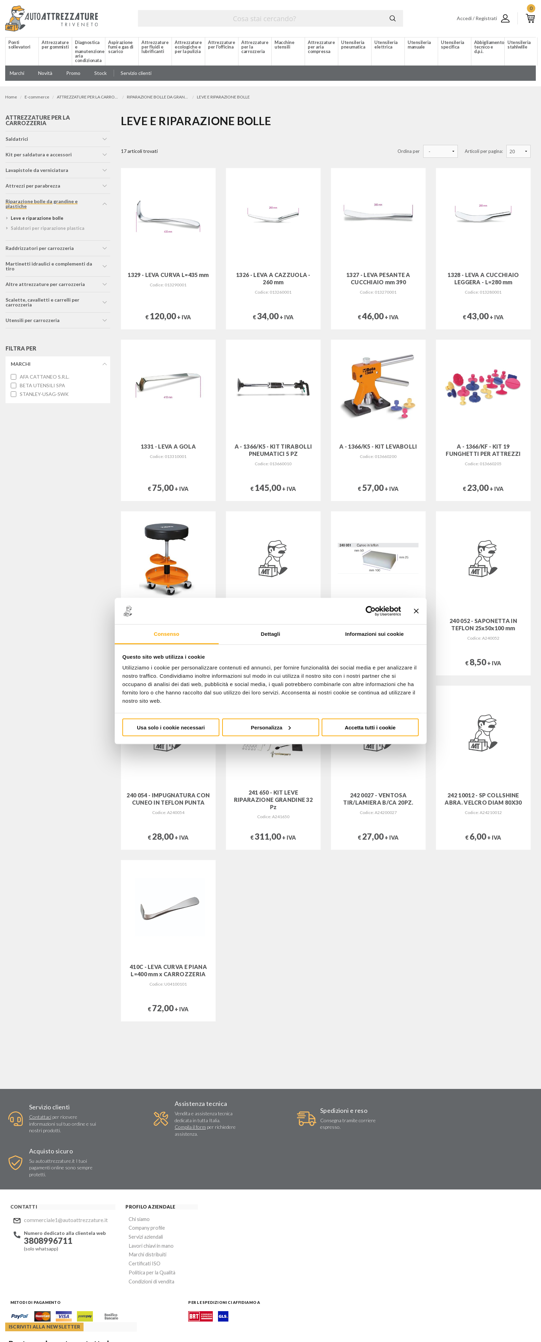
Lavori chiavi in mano (141, 1203)
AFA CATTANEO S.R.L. (44, 378)
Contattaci (38, 1117)
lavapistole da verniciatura (36, 172)
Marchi (20, 366)
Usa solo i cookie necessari (171, 727)
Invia (378, 1228)
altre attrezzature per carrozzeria (45, 286)
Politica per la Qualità (142, 1228)
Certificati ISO (134, 1220)
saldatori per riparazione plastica (47, 230)
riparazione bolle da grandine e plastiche (41, 205)
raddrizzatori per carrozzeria (39, 250)
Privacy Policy (300, 1248)
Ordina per (409, 151)
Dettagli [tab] (270, 634)
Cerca (393, 18)
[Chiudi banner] (416, 611)
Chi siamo (129, 1178)
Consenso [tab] (166, 634)
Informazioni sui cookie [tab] (374, 634)
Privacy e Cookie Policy (241, 1323)
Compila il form (178, 1127)
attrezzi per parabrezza (32, 187)
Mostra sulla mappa (438, 1226)
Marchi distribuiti (137, 1212)
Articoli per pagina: (484, 151)
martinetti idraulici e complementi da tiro (48, 267)
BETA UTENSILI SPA (42, 387)
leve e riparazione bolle (36, 220)
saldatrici (16, 141)
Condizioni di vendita (141, 1237)
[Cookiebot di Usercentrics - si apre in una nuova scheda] (370, 611)
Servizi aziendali (135, 1195)
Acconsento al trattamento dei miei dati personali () (330, 1245)
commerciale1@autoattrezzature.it (63, 1179)
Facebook (280, 1282)
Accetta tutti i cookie (370, 727)
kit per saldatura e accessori (38, 156)
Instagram (293, 1282)
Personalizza (271, 727)
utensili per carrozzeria (32, 322)
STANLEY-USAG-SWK (43, 395)
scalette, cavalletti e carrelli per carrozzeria (42, 303)
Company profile (136, 1187)
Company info (183, 1323)
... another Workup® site (511, 1324)
